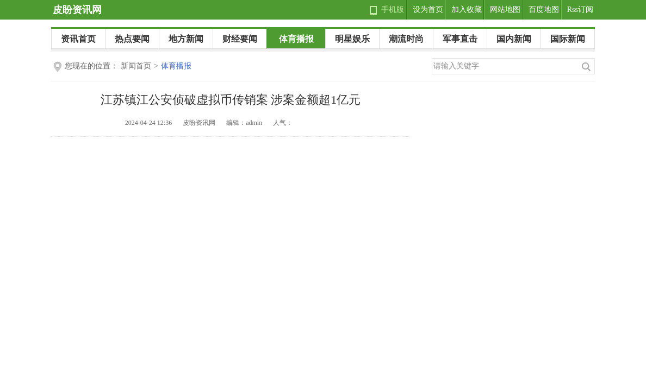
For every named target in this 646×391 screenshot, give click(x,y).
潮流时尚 (406, 38)
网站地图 (505, 9)
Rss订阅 (580, 9)
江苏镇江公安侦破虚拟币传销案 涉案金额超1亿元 (231, 99)
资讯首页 (78, 38)
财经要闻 (239, 38)
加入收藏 (466, 9)
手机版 (392, 9)
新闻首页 (136, 66)
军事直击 (460, 38)
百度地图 (544, 9)
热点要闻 (132, 38)
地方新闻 (186, 38)
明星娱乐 (352, 38)
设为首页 (428, 9)
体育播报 (296, 38)
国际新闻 (567, 38)
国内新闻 (513, 38)
